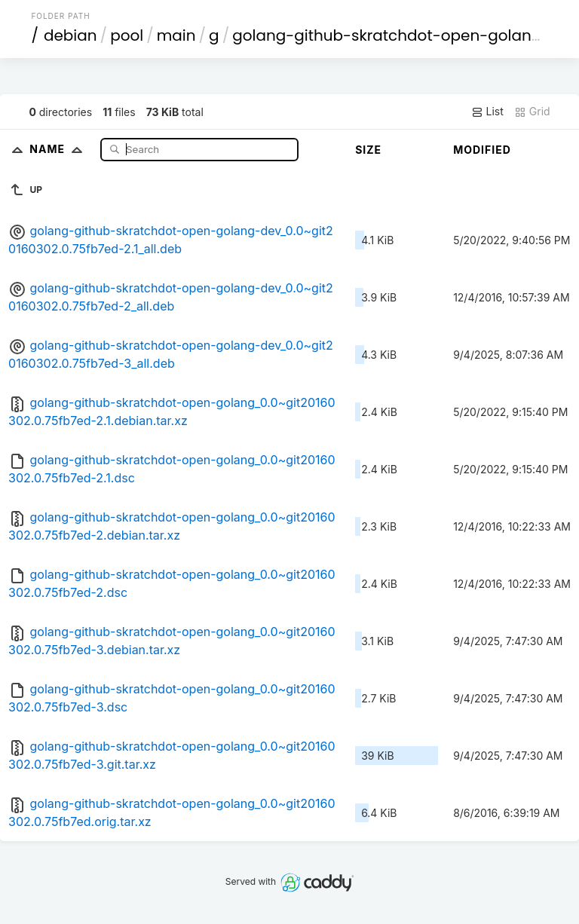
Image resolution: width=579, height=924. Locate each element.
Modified (482, 149)
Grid (532, 111)
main (176, 35)
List (487, 111)
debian (70, 35)
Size (368, 149)
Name (59, 148)
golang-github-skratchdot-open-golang (386, 35)
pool (126, 35)
